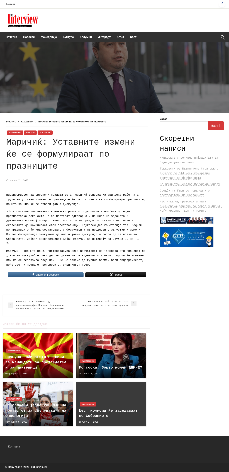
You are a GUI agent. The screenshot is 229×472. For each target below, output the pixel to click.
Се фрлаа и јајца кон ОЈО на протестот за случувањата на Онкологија (35, 410)
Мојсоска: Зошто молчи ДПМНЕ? (110, 368)
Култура (68, 37)
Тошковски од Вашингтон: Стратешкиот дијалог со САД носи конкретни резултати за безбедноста (190, 173)
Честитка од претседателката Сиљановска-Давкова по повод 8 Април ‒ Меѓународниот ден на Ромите (191, 206)
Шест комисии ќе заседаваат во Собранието (108, 413)
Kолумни (86, 37)
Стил (120, 37)
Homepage (11, 122)
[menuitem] (11, 37)
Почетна (11, 37)
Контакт (10, 4)
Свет (133, 37)
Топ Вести (45, 133)
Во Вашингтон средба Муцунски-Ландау (190, 184)
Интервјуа (104, 37)
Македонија (49, 37)
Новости (29, 37)
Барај (163, 119)
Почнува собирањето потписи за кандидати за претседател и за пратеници (35, 362)
